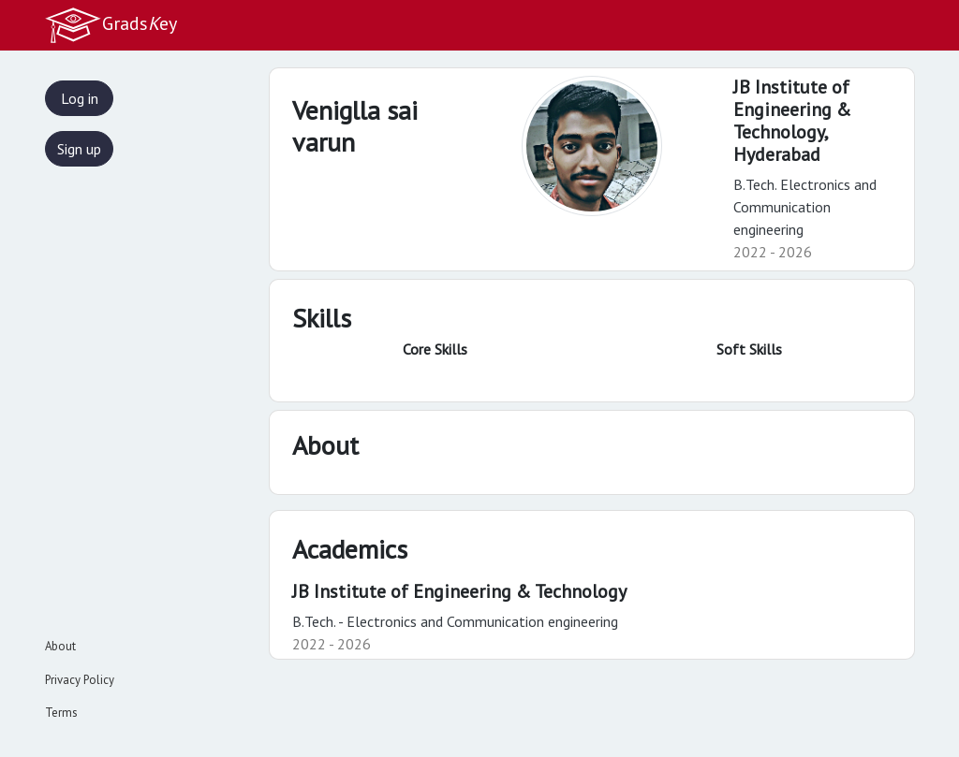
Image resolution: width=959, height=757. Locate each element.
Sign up (79, 148)
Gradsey (110, 25)
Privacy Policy (79, 680)
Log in (79, 98)
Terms (61, 713)
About (60, 646)
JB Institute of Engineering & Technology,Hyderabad (792, 121)
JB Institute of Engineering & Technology (459, 591)
